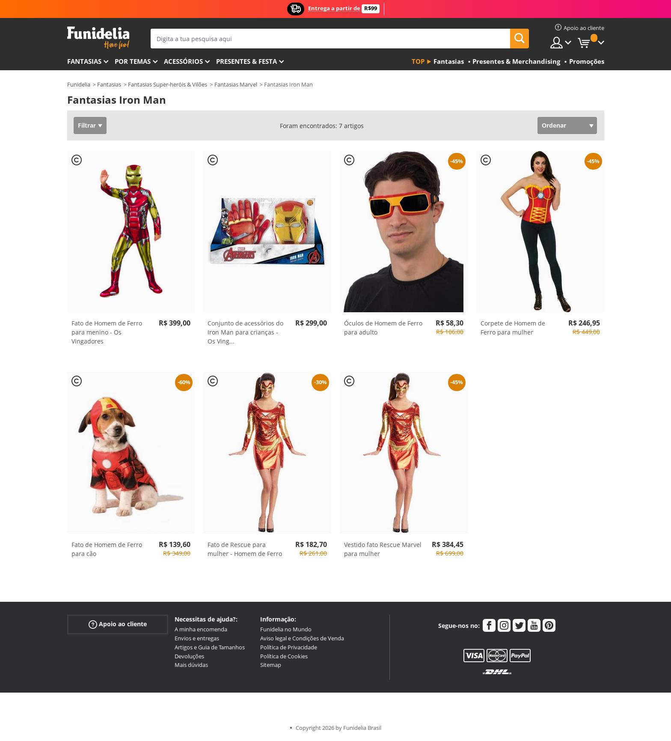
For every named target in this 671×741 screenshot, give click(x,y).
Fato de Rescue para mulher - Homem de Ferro (245, 549)
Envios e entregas (197, 638)
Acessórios (183, 61)
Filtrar (87, 125)
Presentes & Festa (246, 61)
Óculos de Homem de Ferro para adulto (383, 327)
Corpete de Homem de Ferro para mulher (513, 327)
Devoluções (189, 656)
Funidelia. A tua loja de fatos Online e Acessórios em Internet (98, 38)
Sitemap (270, 665)
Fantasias (109, 84)
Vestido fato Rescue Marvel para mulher (383, 549)
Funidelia (78, 84)
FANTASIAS (84, 61)
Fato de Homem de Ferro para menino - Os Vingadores (106, 332)
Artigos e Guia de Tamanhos (210, 647)
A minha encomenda (201, 629)
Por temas (133, 61)
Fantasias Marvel (235, 84)
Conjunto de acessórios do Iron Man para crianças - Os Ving (245, 332)
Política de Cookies (284, 656)
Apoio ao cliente (118, 624)
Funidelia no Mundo (286, 629)
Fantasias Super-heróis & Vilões (167, 84)
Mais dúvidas (191, 665)
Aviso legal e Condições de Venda (302, 638)
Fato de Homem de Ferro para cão (106, 549)
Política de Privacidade (288, 647)
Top (418, 61)
